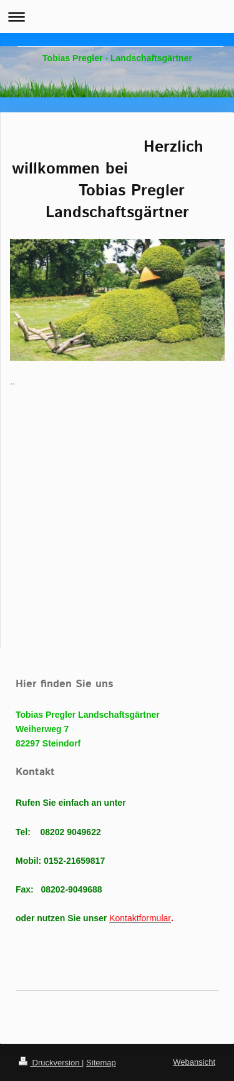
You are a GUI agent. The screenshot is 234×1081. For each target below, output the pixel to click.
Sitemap (101, 1062)
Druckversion (50, 1062)
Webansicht (194, 1062)
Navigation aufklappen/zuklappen (117, 16)
